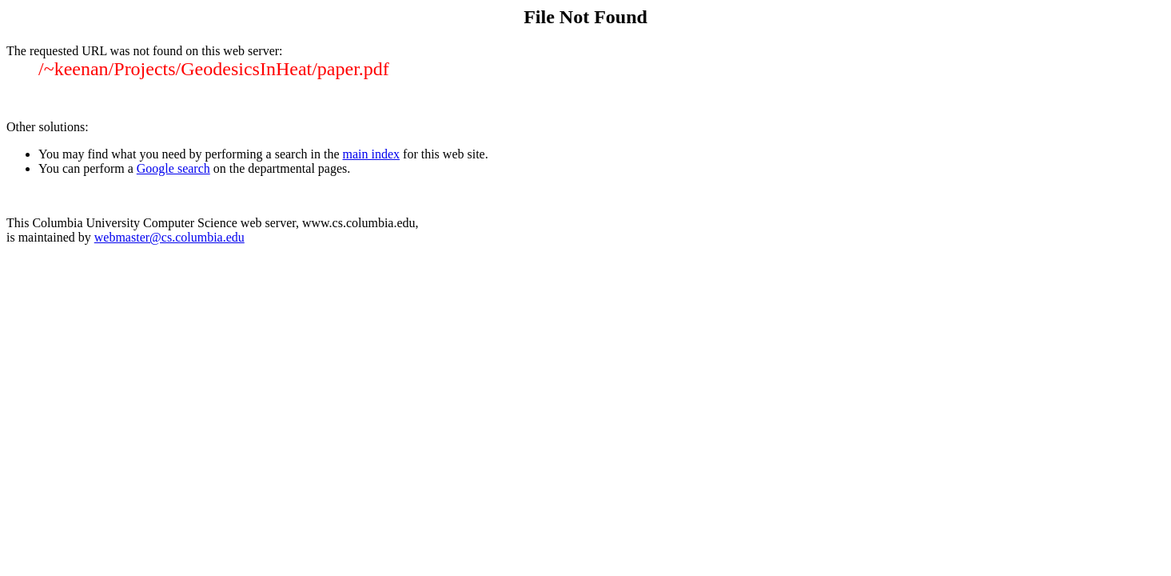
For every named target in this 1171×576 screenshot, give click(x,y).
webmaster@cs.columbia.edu (169, 237)
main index (371, 154)
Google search (173, 168)
